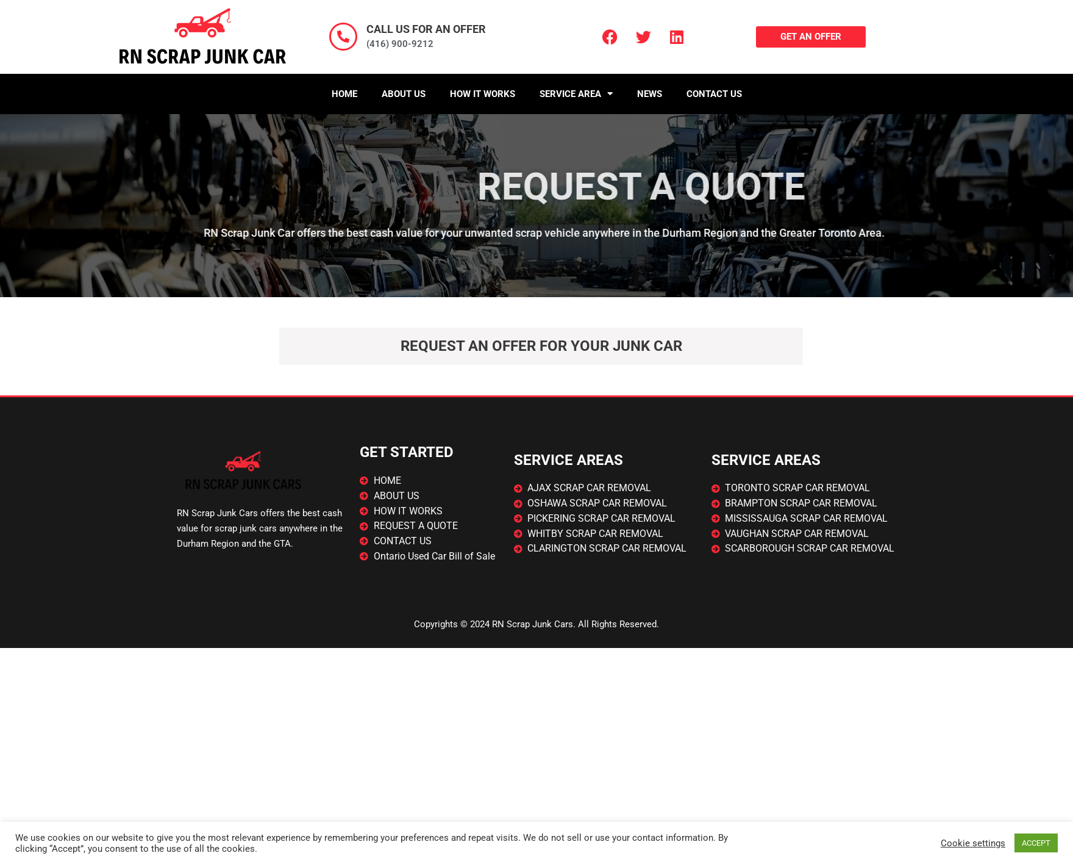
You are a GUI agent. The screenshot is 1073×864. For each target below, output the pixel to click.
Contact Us (714, 93)
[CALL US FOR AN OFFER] (343, 37)
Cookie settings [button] (973, 843)
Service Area (576, 93)
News (649, 93)
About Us (404, 93)
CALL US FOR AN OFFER (426, 29)
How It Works (482, 93)
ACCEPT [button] (1036, 843)
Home (344, 93)
